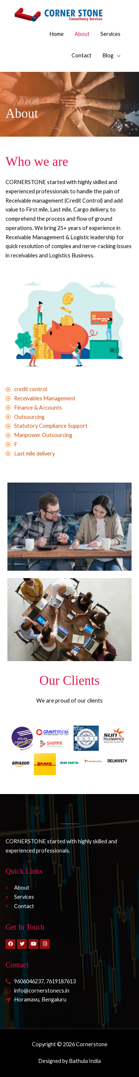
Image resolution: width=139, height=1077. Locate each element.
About (82, 34)
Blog (107, 55)
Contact (82, 55)
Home (56, 34)
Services (110, 34)
